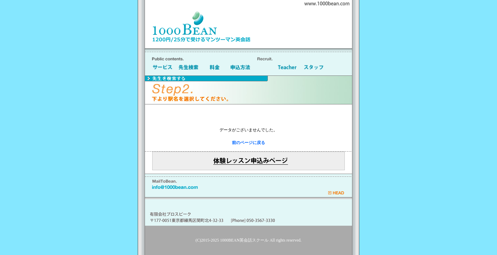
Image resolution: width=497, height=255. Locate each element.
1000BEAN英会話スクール (244, 240)
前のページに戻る (248, 142)
